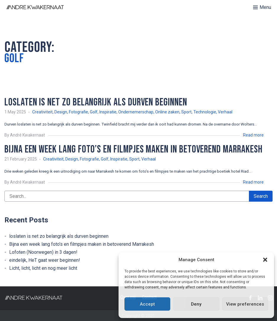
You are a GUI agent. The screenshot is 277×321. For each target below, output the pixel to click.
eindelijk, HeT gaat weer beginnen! (44, 260)
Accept (147, 304)
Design (60, 112)
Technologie (204, 112)
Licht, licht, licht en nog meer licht (43, 268)
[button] (265, 260)
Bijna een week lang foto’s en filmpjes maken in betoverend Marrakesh (81, 244)
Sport (186, 112)
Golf (94, 112)
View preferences (245, 304)
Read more (253, 135)
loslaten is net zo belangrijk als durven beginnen (58, 236)
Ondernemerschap (135, 112)
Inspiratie (107, 112)
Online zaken (167, 112)
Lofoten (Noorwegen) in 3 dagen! (43, 252)
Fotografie (78, 112)
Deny (196, 304)
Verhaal (225, 112)
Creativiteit (42, 112)
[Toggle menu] (262, 7)
